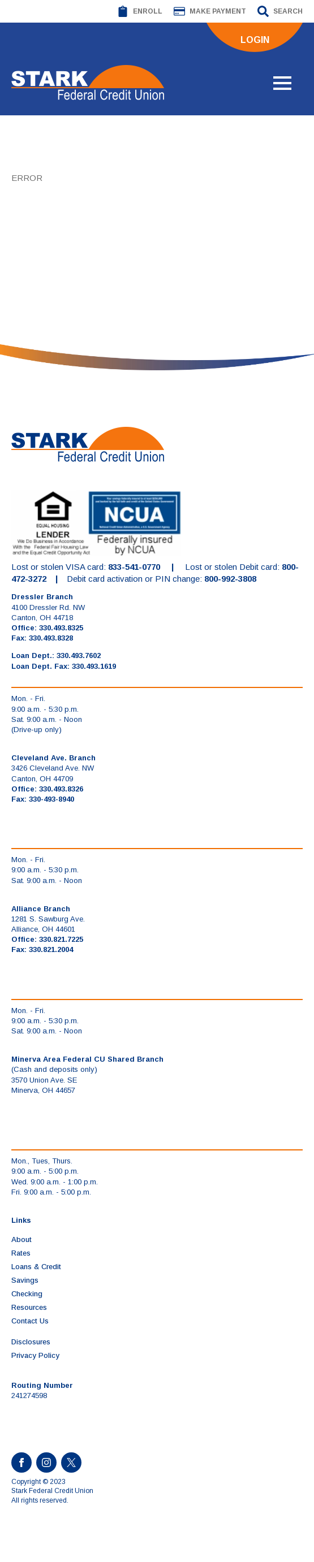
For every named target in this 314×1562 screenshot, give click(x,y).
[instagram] (46, 1462)
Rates (21, 1253)
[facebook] (21, 1462)
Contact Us (30, 1321)
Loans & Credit (36, 1266)
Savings (24, 1280)
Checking (26, 1294)
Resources (29, 1307)
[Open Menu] (282, 83)
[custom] (71, 1462)
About (21, 1239)
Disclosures (30, 1342)
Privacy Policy (35, 1355)
